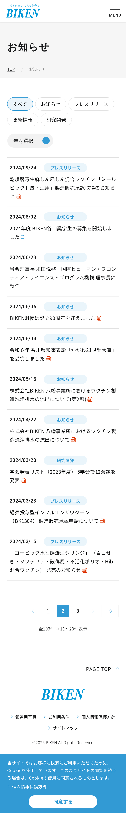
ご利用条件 (59, 717)
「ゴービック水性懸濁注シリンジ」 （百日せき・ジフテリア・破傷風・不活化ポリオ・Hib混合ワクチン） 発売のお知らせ (61, 561)
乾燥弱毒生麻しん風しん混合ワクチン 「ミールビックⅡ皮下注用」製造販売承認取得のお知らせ (63, 188)
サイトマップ (65, 728)
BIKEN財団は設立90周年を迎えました (52, 317)
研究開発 (56, 119)
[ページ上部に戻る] (102, 668)
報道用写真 (25, 717)
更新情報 (23, 119)
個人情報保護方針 (98, 717)
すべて (20, 103)
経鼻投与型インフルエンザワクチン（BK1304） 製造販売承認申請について (54, 516)
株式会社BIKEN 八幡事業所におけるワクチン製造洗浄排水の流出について (63, 435)
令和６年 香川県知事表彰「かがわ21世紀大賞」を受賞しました (62, 354)
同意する (63, 801)
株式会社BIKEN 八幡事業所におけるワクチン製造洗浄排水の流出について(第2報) (63, 394)
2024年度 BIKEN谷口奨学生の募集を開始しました (61, 232)
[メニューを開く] (115, 11)
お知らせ (50, 103)
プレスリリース (91, 103)
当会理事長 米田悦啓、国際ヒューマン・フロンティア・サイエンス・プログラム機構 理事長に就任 (63, 277)
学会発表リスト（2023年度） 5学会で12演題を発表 (63, 476)
